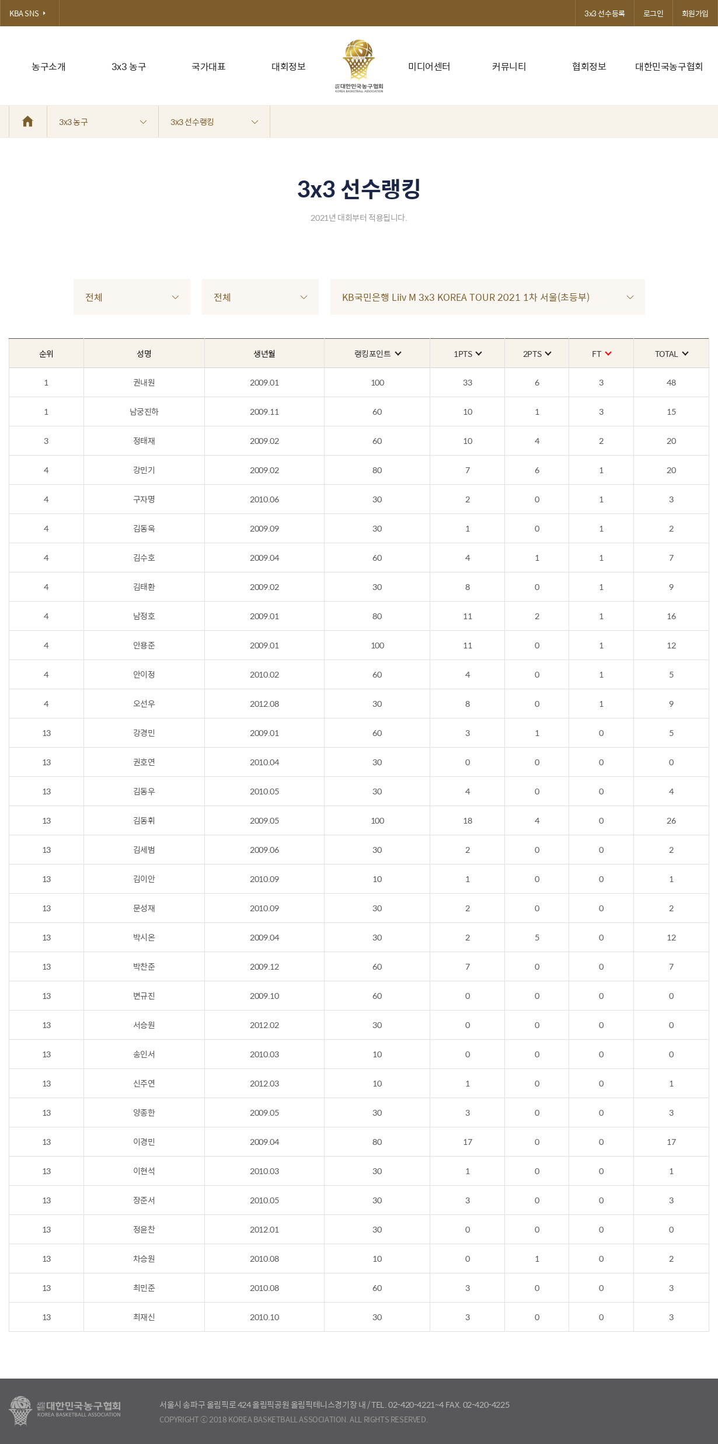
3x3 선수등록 (604, 13)
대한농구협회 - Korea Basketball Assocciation (64, 1411)
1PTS (467, 353)
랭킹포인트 (377, 353)
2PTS (536, 353)
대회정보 (288, 66)
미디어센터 (429, 66)
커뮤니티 (509, 66)
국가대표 (208, 66)
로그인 (653, 13)
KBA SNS (29, 13)
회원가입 (695, 13)
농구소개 (48, 66)
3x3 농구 (129, 66)
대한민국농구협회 (669, 66)
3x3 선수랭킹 (214, 121)
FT (601, 353)
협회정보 (589, 66)
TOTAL (671, 353)
